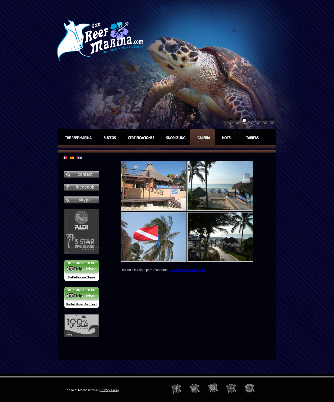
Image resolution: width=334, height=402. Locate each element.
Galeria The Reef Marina (188, 270)
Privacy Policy (109, 390)
